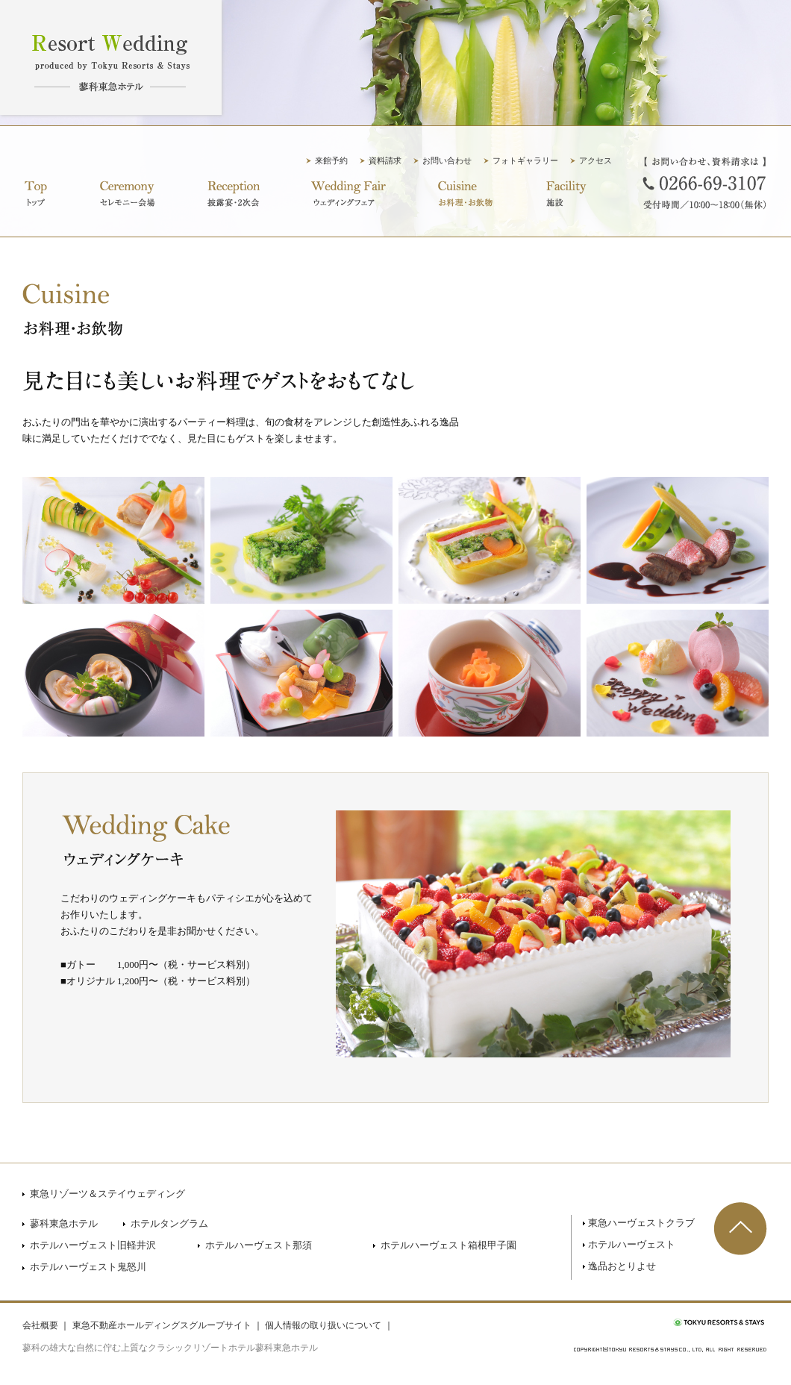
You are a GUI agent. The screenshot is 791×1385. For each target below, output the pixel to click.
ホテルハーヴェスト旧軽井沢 (93, 1245)
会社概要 (40, 1325)
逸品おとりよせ (622, 1266)
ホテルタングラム (169, 1223)
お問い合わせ (447, 160)
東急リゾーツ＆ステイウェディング (107, 1193)
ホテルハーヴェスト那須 (258, 1245)
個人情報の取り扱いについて (323, 1325)
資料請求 (385, 160)
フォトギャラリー (525, 160)
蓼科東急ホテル (64, 1223)
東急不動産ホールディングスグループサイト (161, 1325)
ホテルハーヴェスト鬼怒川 (88, 1266)
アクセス (595, 160)
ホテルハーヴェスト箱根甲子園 (448, 1245)
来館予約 (331, 160)
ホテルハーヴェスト (631, 1244)
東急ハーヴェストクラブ (641, 1222)
